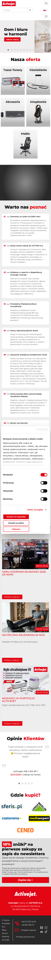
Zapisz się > (25, 880)
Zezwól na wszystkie (16, 517)
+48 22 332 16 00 (28, 922)
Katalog (5, 936)
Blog (4, 930)
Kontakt (5, 940)
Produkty (6, 923)
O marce (6, 920)
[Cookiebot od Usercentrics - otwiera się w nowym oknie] (36, 429)
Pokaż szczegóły (35, 510)
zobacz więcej (12, 39)
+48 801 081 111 (27, 925)
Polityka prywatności (25, 937)
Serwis (5, 933)
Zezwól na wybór (16, 523)
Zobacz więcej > (12, 597)
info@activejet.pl (28, 930)
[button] (2, 36)
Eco (3, 927)
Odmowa (16, 529)
